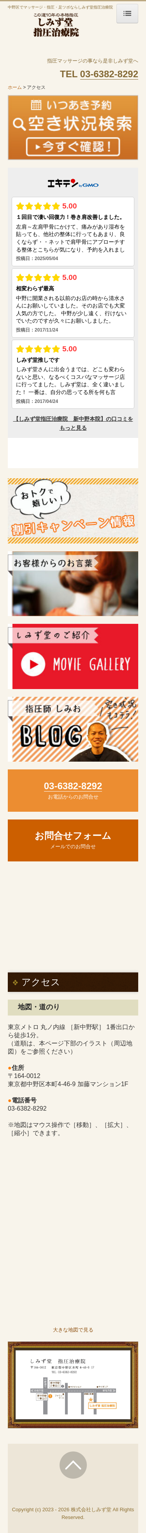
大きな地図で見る (73, 1330)
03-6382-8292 (27, 1108)
